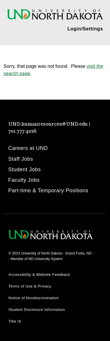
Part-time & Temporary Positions (48, 190)
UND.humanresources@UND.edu (48, 124)
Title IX (15, 321)
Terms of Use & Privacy (30, 286)
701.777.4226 (22, 131)
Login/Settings (85, 28)
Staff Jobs (20, 159)
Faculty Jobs (24, 180)
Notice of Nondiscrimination (34, 298)
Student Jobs (24, 169)
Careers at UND (28, 148)
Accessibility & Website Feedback (39, 274)
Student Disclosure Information (37, 309)
